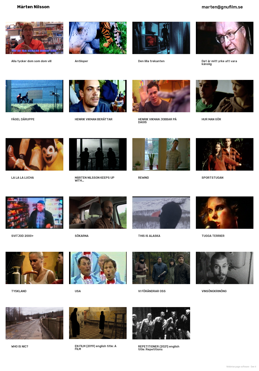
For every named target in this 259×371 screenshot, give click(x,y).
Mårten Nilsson (31, 7)
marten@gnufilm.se (222, 7)
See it (253, 366)
